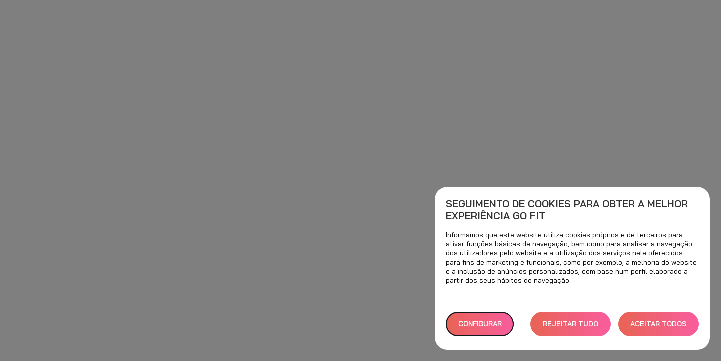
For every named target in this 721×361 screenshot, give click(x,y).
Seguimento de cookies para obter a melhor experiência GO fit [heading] (567, 210)
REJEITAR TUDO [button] (570, 323)
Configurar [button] (480, 323)
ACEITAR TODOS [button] (658, 323)
